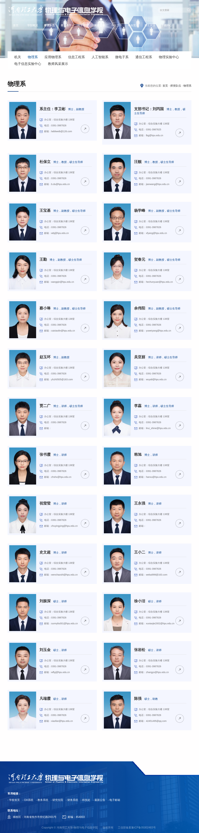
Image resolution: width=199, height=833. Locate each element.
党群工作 (99, 25)
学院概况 (32, 25)
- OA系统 (27, 800)
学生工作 (116, 25)
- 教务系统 (42, 800)
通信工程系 (143, 57)
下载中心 (166, 25)
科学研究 (82, 25)
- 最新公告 (99, 800)
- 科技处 (85, 800)
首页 (15, 25)
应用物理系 (53, 57)
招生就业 (150, 25)
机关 (17, 57)
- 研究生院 (57, 800)
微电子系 (122, 57)
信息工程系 (76, 57)
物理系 (33, 57)
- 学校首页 (14, 800)
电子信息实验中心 (27, 64)
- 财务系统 (72, 800)
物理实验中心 (169, 57)
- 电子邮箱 (114, 800)
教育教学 (66, 25)
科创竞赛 (133, 25)
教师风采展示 (58, 64)
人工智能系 (100, 57)
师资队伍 (49, 25)
